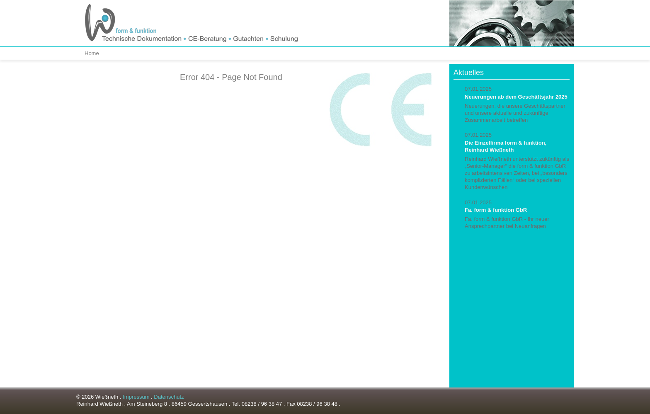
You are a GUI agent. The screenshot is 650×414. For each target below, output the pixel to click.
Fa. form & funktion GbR (496, 210)
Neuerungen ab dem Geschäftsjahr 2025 (516, 97)
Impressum (136, 397)
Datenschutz (169, 397)
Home (92, 53)
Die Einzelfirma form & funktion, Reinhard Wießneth (505, 146)
